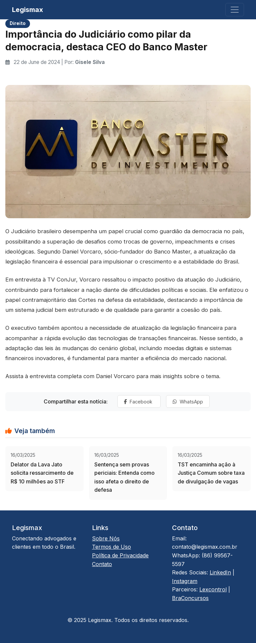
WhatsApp (188, 401)
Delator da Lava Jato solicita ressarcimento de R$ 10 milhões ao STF (42, 473)
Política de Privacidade (120, 555)
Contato (102, 564)
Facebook (139, 401)
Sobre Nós (106, 538)
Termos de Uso (111, 546)
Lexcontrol (213, 589)
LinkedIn (220, 572)
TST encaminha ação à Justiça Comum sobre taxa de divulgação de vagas (211, 473)
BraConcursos (190, 598)
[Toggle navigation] (234, 9)
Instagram (184, 581)
